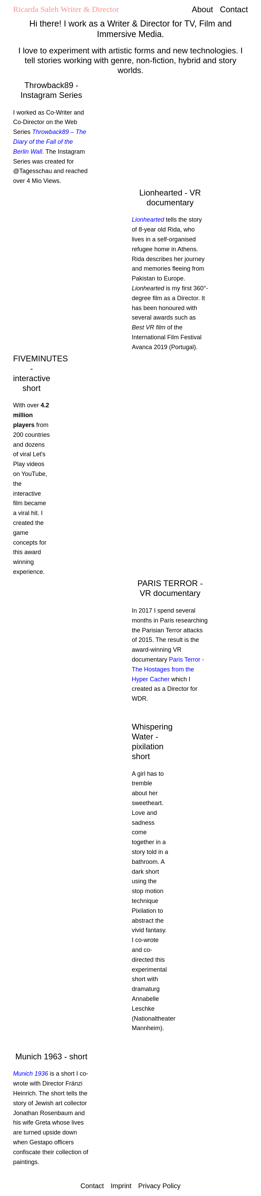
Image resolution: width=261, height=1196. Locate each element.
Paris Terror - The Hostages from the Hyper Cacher (168, 669)
